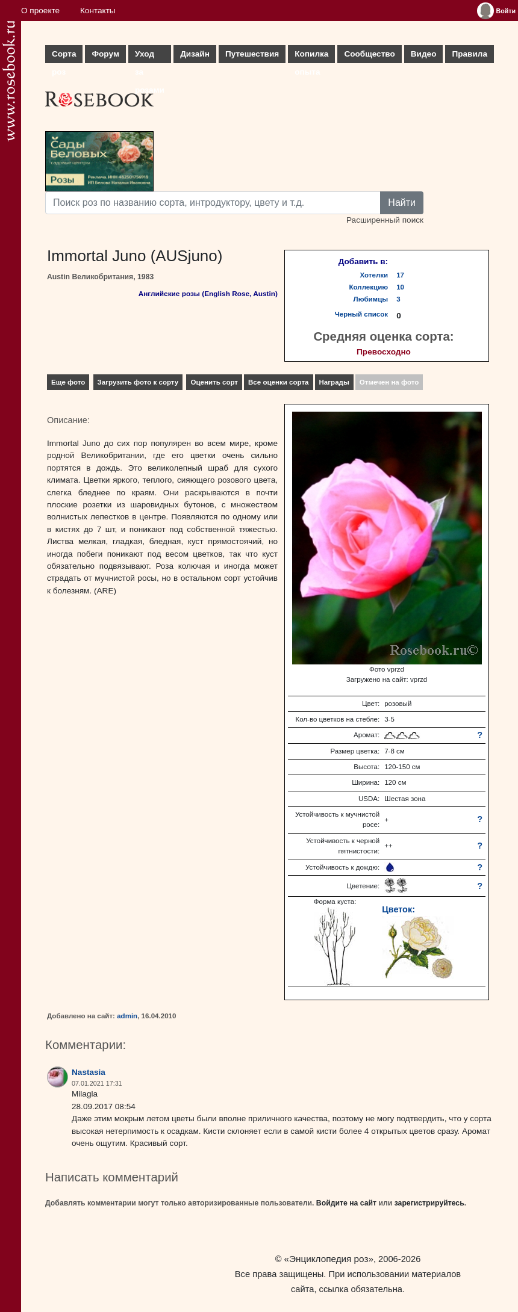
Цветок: (398, 909)
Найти (402, 202)
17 (400, 275)
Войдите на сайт (346, 1203)
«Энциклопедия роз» (328, 1259)
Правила (469, 53)
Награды (334, 382)
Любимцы (371, 299)
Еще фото (68, 382)
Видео (424, 53)
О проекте (40, 10)
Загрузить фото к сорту (138, 382)
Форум (105, 53)
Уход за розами (149, 56)
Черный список (361, 314)
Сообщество (369, 53)
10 (400, 287)
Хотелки (374, 275)
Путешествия (252, 53)
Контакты (98, 10)
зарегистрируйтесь (429, 1203)
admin (127, 1016)
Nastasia (88, 1072)
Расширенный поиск (384, 219)
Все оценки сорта (278, 382)
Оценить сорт (214, 382)
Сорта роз (64, 56)
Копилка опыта (311, 56)
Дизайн (195, 53)
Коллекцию (368, 287)
